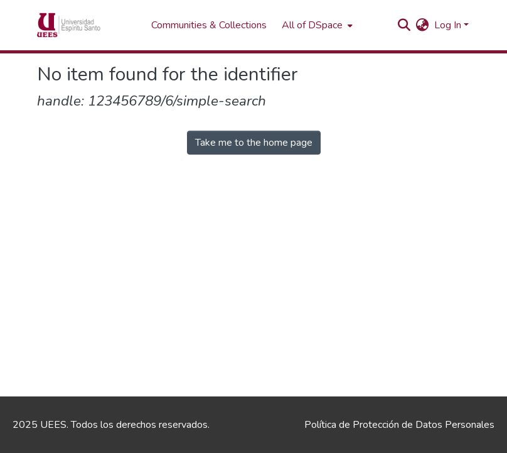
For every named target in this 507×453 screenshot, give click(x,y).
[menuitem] (316, 25)
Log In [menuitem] (447, 25)
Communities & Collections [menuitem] (209, 25)
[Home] (88, 25)
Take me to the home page (253, 143)
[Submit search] (404, 25)
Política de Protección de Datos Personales (399, 425)
